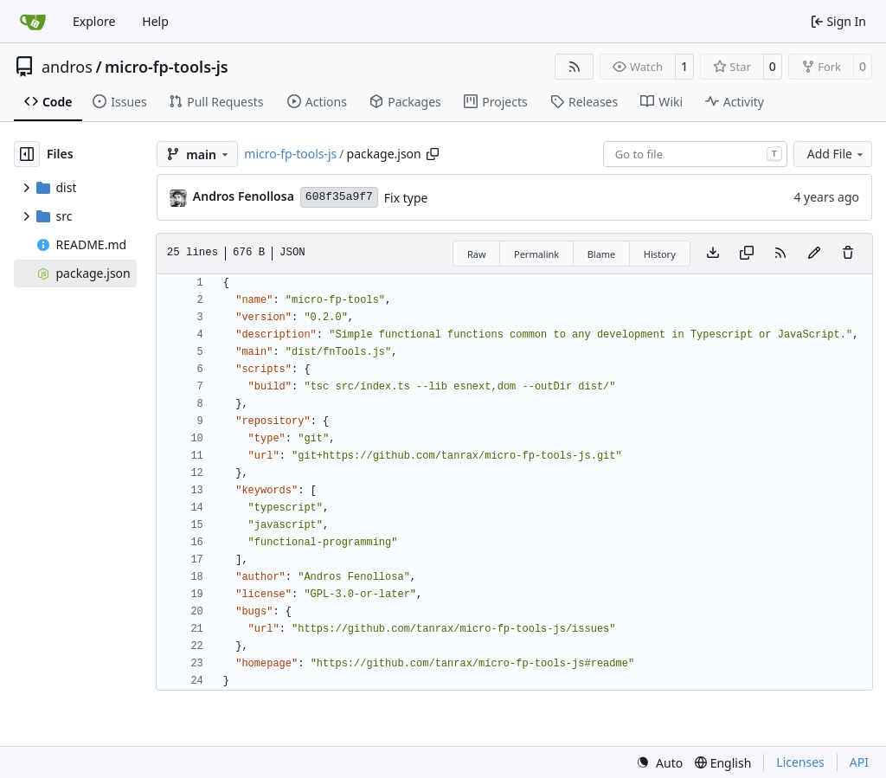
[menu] (659, 763)
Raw (476, 254)
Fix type (406, 198)
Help (155, 21)
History (660, 254)
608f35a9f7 (339, 196)
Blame (601, 254)
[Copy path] (433, 154)
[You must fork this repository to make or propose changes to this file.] (814, 253)
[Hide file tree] (27, 154)
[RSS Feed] (574, 67)
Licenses (800, 762)
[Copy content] (747, 253)
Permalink (536, 254)
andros (67, 66)
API (859, 762)
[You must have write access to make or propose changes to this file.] (848, 253)
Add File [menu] (836, 153)
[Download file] (713, 253)
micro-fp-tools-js (166, 66)
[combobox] (695, 154)
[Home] (33, 21)
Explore (94, 21)
